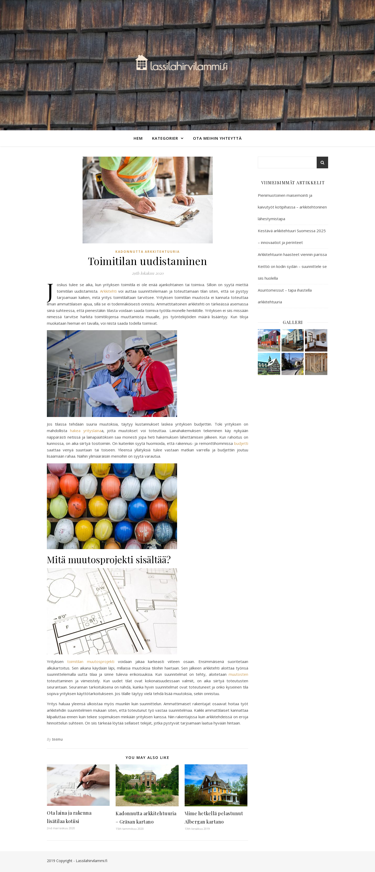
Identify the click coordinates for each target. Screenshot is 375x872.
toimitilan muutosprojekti (90, 661)
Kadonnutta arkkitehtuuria (147, 251)
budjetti (241, 443)
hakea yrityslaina (85, 430)
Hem (138, 138)
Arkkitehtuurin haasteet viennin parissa (292, 254)
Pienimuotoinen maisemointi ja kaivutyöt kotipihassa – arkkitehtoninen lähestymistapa (292, 207)
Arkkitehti (108, 291)
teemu (57, 739)
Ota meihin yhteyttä (217, 138)
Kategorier (165, 138)
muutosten (238, 674)
